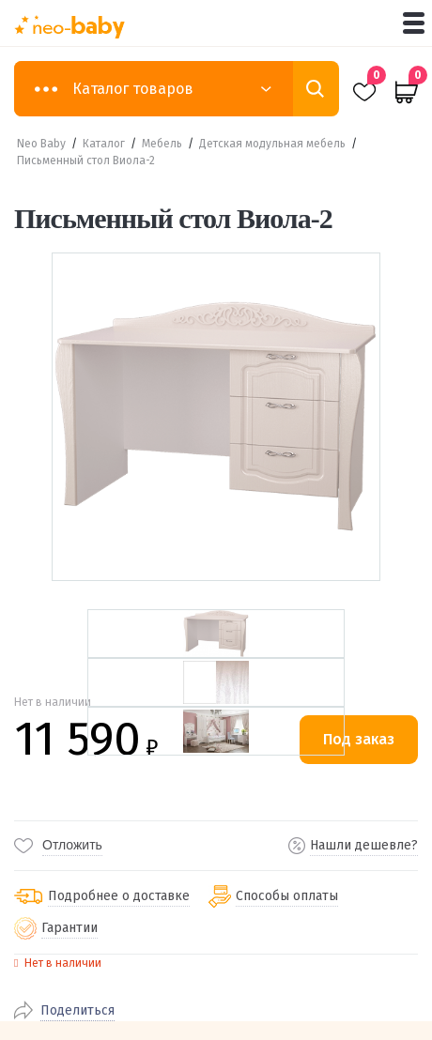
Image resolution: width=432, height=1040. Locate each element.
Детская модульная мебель (272, 143)
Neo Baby (41, 143)
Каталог (104, 143)
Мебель (162, 143)
